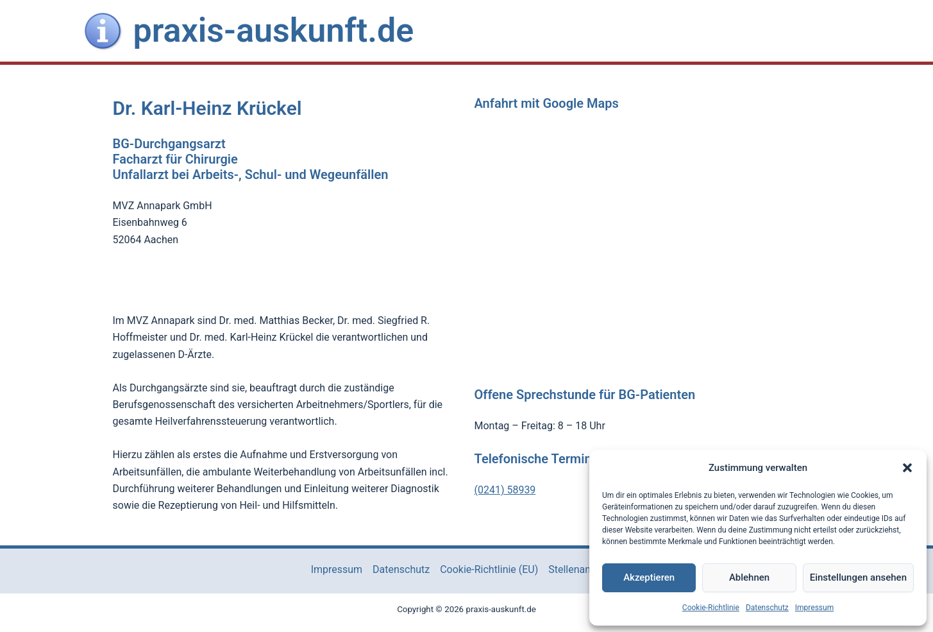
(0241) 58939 (505, 490)
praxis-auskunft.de (273, 30)
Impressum (814, 607)
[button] (907, 467)
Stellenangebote (585, 569)
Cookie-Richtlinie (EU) (489, 569)
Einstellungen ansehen (858, 577)
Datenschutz (767, 607)
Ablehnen (749, 577)
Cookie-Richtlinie (710, 607)
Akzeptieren (649, 577)
